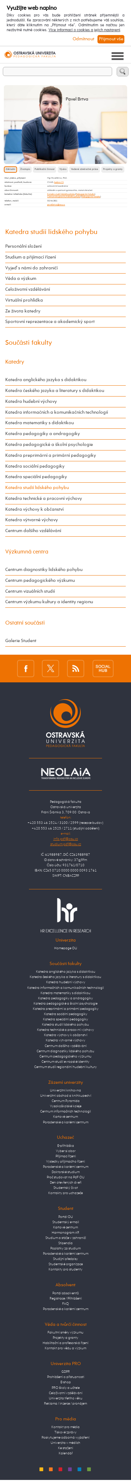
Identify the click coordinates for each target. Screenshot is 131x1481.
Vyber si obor (65, 1151)
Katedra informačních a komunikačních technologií (56, 412)
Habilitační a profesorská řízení (65, 1343)
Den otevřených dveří (65, 1182)
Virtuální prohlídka (24, 300)
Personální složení (23, 246)
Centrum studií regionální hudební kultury (65, 1067)
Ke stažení (65, 1448)
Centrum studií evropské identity (65, 1061)
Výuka (62, 169)
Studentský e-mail (65, 1222)
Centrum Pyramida (66, 1101)
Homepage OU (65, 948)
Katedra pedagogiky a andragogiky (42, 434)
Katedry (14, 362)
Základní (10, 169)
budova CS (59, 182)
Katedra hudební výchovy (31, 401)
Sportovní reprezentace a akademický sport (50, 321)
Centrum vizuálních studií (30, 591)
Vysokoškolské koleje (65, 1106)
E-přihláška (65, 1146)
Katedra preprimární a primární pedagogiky (50, 455)
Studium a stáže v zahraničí (65, 1238)
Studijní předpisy (65, 1259)
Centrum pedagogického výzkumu (40, 580)
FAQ (65, 1304)
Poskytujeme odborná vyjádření (65, 1437)
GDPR (65, 1371)
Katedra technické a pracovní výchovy (43, 498)
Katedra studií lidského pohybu (61, 194)
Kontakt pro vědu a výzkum (65, 1348)
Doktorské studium (66, 1172)
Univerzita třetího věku (65, 1398)
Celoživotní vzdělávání (27, 289)
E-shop (65, 1382)
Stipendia (65, 1243)
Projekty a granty (113, 169)
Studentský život (65, 1188)
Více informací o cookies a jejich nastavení (84, 30)
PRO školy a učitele (66, 1388)
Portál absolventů (65, 1293)
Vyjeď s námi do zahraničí (31, 268)
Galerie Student (20, 641)
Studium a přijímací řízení (30, 257)
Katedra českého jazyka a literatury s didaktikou (54, 390)
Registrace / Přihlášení (66, 1298)
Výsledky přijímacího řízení (65, 1161)
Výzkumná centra (26, 551)
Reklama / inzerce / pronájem (65, 1403)
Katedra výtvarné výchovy (31, 520)
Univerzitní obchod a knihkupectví (65, 1095)
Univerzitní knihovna (65, 1090)
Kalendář (66, 1453)
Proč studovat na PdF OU (66, 1177)
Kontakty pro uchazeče (65, 1193)
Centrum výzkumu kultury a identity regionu (49, 602)
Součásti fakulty (28, 342)
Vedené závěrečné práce (84, 169)
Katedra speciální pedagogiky (36, 477)
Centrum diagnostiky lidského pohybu (63, 196)
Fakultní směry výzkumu (65, 1332)
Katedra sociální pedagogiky (35, 466)
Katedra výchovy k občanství (34, 509)
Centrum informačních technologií (65, 1111)
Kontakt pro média (65, 1427)
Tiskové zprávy (65, 1432)
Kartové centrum (65, 1116)
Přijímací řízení (66, 1156)
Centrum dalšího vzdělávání (33, 531)
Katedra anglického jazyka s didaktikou (45, 380)
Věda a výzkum (20, 278)
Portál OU (65, 1217)
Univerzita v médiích (65, 1443)
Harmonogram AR (65, 1232)
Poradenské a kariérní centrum (65, 1122)
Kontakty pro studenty (65, 1269)
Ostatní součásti (25, 623)
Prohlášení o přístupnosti (65, 1377)
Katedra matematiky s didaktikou (39, 423)
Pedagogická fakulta (85, 194)
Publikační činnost (44, 169)
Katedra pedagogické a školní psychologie (49, 444)
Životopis (25, 169)
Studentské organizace (66, 1264)
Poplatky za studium (65, 1248)
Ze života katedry (23, 311)
